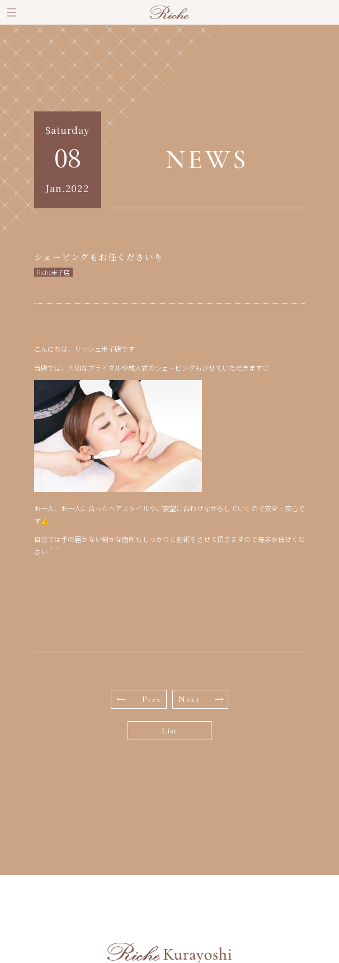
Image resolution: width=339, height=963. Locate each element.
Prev (139, 699)
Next (200, 699)
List (169, 730)
